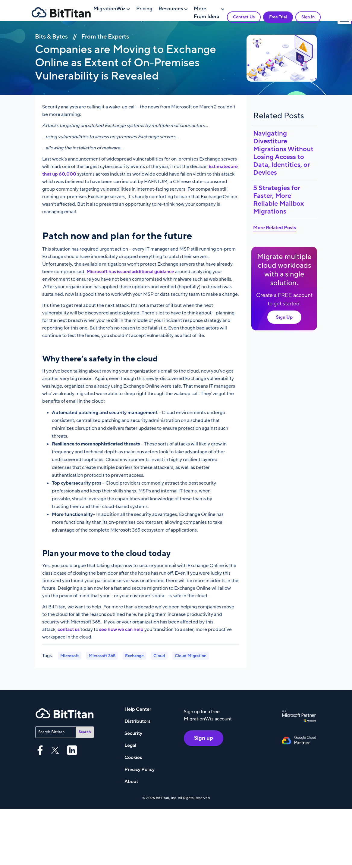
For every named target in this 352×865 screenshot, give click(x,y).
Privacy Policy (139, 769)
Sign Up (284, 317)
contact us (69, 629)
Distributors (137, 721)
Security (133, 733)
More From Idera (206, 12)
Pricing (144, 8)
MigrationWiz (109, 8)
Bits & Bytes (51, 36)
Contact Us (244, 17)
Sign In (308, 17)
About (131, 781)
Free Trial (278, 17)
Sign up (203, 738)
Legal (130, 745)
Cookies (133, 757)
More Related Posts (274, 227)
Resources (171, 8)
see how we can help (121, 629)
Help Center (137, 709)
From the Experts (105, 36)
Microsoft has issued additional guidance (130, 271)
